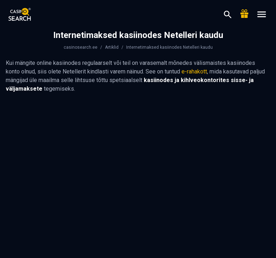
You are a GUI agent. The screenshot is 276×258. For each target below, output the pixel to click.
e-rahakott (194, 71)
